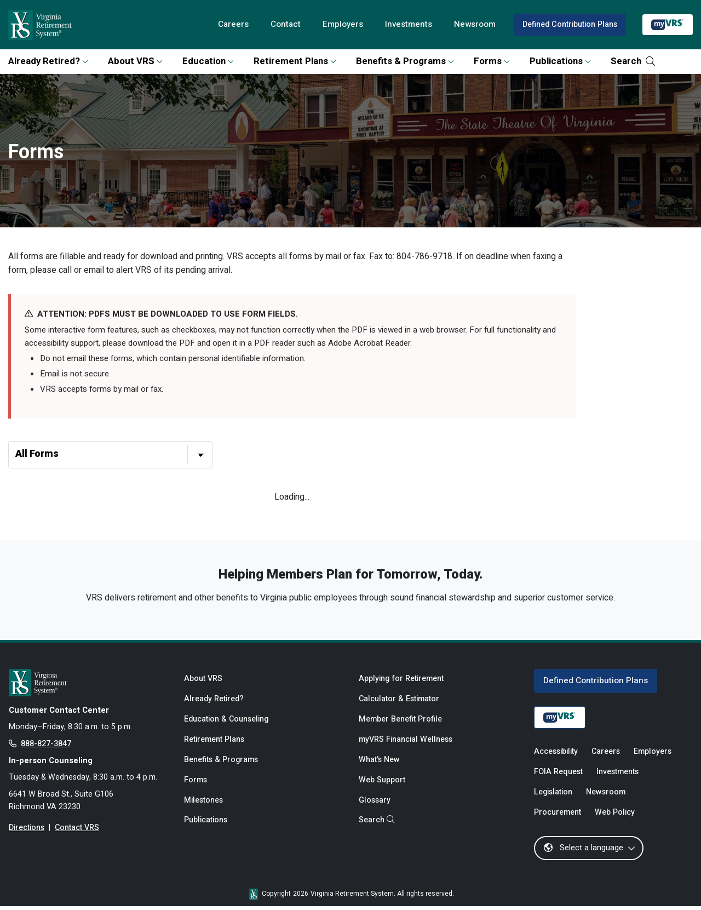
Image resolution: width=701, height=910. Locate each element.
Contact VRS (77, 832)
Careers (230, 25)
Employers (340, 25)
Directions (26, 832)
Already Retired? (48, 61)
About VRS (135, 61)
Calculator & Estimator (399, 702)
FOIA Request (558, 775)
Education (208, 61)
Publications (560, 61)
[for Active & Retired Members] (88, 685)
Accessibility (556, 754)
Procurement (557, 816)
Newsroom (474, 25)
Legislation (553, 796)
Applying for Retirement (401, 681)
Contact (283, 25)
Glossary (374, 804)
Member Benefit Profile (400, 722)
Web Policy (615, 816)
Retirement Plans (295, 61)
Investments (407, 25)
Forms (492, 61)
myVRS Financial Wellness (405, 743)
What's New (379, 763)
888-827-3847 (46, 747)
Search (633, 61)
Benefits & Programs (405, 61)
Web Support (382, 783)
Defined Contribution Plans (569, 24)
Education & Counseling (226, 722)
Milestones (203, 804)
